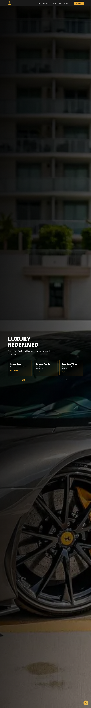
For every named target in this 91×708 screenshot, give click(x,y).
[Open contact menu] (85, 702)
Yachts (54, 3)
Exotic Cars (46, 3)
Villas (59, 3)
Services (66, 3)
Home (38, 3)
